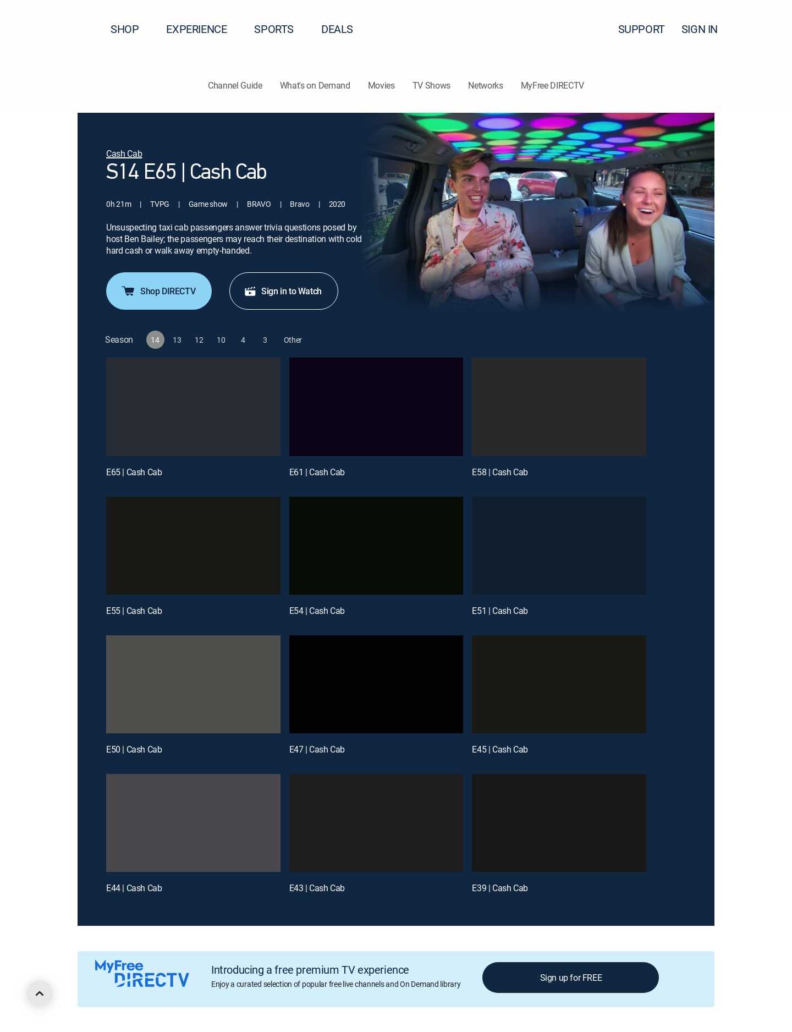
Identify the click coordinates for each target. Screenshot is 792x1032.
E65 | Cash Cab (134, 472)
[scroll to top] (39, 993)
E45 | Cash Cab (499, 749)
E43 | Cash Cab (317, 888)
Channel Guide (235, 85)
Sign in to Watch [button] (283, 291)
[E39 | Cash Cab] (559, 823)
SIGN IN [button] (706, 28)
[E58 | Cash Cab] (559, 406)
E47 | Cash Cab (317, 749)
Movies (381, 85)
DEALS (337, 28)
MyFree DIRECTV (553, 85)
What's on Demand (315, 85)
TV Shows (431, 85)
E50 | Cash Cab (134, 749)
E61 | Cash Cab (317, 472)
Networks (485, 85)
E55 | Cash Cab (134, 611)
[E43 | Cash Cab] (376, 823)
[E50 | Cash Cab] (193, 684)
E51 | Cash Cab (499, 611)
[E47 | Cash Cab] (376, 684)
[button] (764, 29)
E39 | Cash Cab (499, 888)
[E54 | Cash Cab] (376, 546)
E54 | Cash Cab (317, 611)
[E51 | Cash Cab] (559, 546)
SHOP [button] (131, 28)
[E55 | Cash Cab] (193, 546)
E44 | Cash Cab (134, 888)
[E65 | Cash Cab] (193, 406)
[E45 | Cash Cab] (559, 684)
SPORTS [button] (280, 28)
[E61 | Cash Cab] (376, 406)
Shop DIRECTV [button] (157, 291)
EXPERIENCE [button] (203, 28)
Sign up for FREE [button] (571, 977)
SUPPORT (641, 28)
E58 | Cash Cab (499, 472)
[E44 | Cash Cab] (193, 823)
